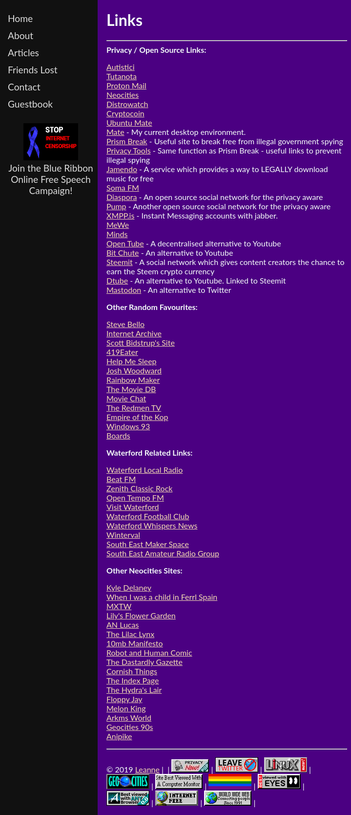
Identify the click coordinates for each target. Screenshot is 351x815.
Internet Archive (134, 333)
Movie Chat (126, 398)
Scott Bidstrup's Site (140, 342)
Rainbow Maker (133, 379)
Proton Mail (126, 85)
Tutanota (121, 76)
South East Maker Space (147, 544)
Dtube (117, 280)
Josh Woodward (134, 370)
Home (20, 18)
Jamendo (121, 169)
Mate (115, 131)
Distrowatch (127, 104)
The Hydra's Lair (134, 689)
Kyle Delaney (128, 587)
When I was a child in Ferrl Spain (161, 596)
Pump (116, 206)
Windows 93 (128, 426)
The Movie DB (131, 389)
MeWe (117, 224)
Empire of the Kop (137, 416)
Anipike (119, 736)
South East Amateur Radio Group (162, 553)
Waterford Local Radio (144, 469)
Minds (116, 234)
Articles (23, 52)
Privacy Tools (128, 150)
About (20, 35)
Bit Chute (122, 252)
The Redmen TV (133, 407)
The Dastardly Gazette (144, 661)
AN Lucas (122, 624)
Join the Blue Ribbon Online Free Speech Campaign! (50, 159)
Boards (118, 435)
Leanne (147, 769)
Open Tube (125, 243)
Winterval (123, 534)
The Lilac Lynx (130, 634)
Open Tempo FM (135, 497)
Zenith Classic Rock (139, 488)
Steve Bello (125, 324)
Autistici (120, 66)
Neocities (122, 94)
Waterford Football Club (147, 516)
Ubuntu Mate (129, 122)
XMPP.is (120, 215)
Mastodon (123, 289)
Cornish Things (131, 671)
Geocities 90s (129, 726)
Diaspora (121, 196)
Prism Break (126, 141)
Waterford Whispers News (151, 525)
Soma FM (122, 187)
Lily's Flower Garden (141, 615)
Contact (24, 86)
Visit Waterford (132, 506)
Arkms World (128, 717)
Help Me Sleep (131, 361)
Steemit (119, 261)
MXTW (118, 606)
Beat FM (121, 479)
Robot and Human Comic (149, 652)
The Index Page (132, 680)
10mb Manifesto (134, 643)
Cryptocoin (125, 113)
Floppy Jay (124, 699)
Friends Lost (33, 69)
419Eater (122, 351)
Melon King (126, 708)
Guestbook (30, 104)
